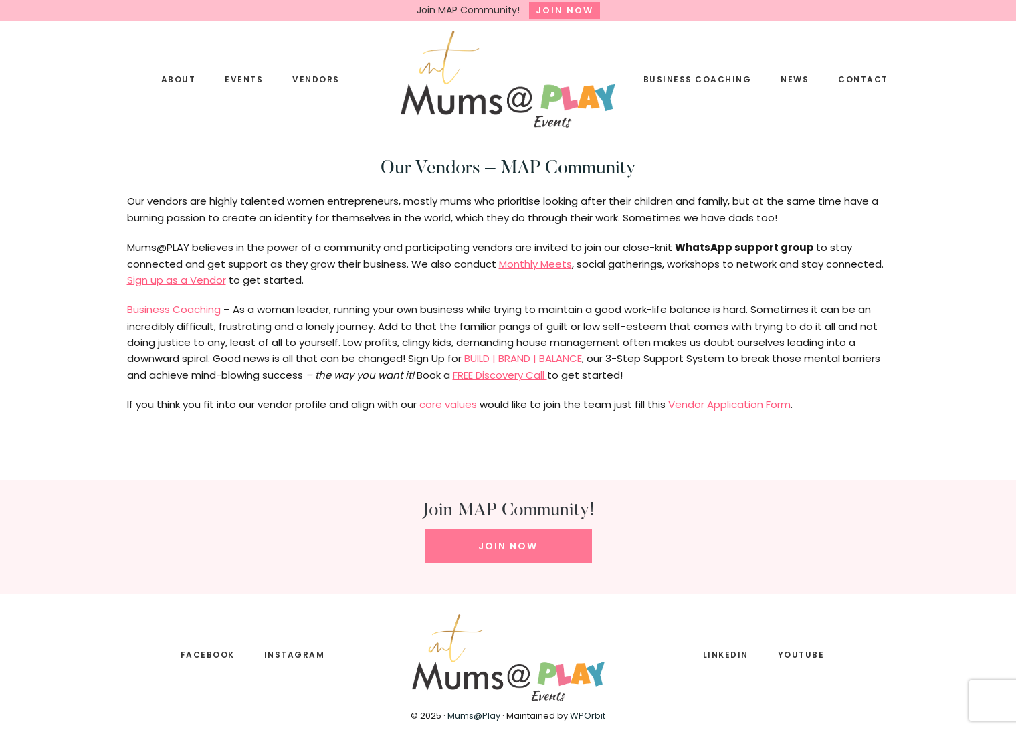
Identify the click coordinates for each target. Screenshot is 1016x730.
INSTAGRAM (294, 654)
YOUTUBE (801, 654)
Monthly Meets (535, 264)
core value (445, 404)
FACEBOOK (208, 654)
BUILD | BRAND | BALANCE (523, 358)
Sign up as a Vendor (176, 280)
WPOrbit (587, 715)
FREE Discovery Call (500, 375)
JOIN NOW (564, 10)
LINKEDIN (725, 654)
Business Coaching (174, 309)
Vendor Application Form (729, 404)
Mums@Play (473, 715)
